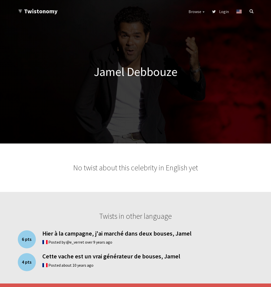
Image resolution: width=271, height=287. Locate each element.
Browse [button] (197, 11)
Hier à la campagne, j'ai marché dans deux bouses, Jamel (117, 233)
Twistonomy (38, 11)
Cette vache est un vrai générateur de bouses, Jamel (111, 256)
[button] (239, 11)
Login (220, 11)
